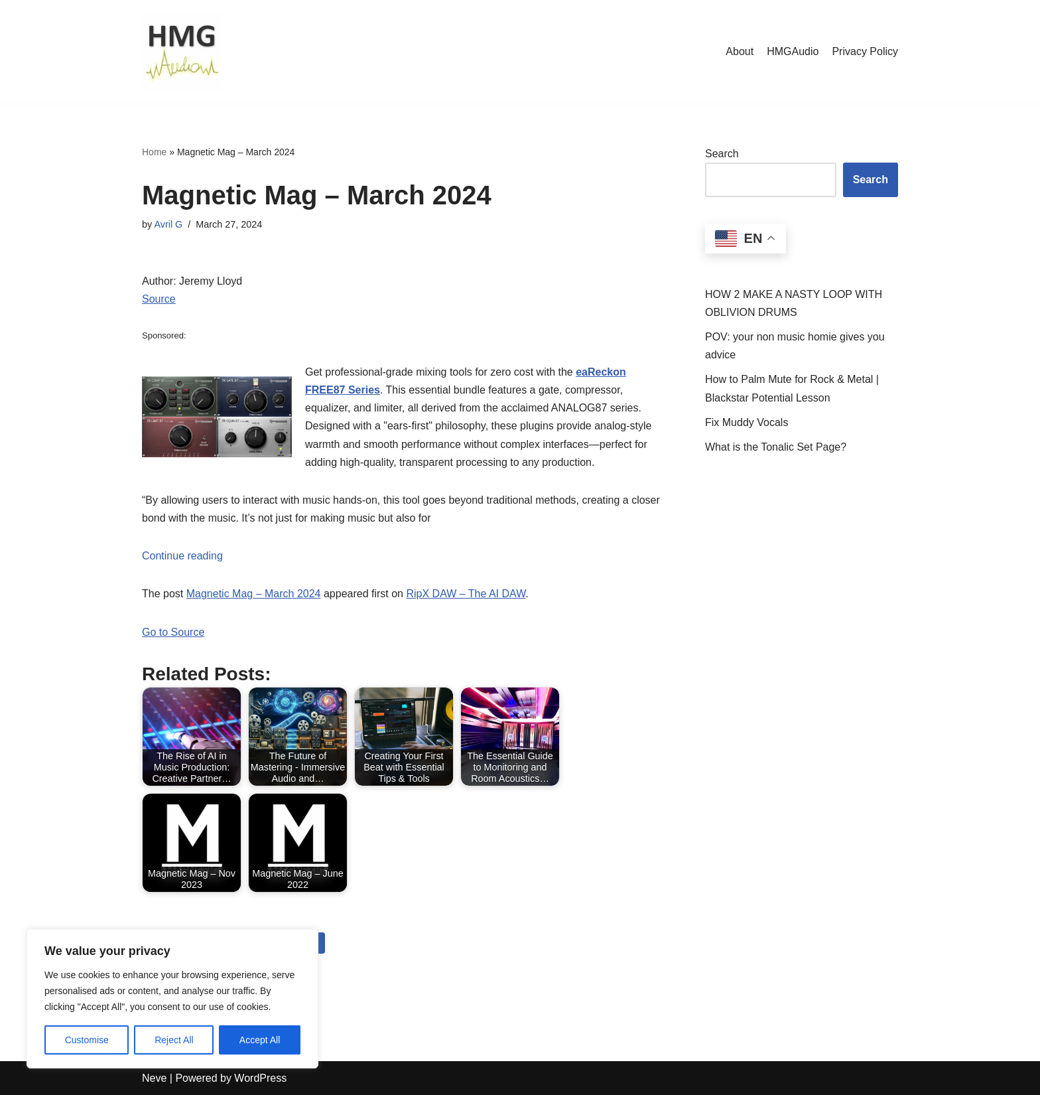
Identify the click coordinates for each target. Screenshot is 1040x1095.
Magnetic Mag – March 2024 (253, 593)
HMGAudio (792, 51)
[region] (172, 998)
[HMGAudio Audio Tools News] (182, 52)
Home (154, 152)
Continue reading (182, 555)
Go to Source (173, 632)
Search (722, 153)
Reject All (174, 1040)
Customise (87, 1040)
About (739, 51)
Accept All (259, 1040)
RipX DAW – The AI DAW (465, 593)
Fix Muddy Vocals (746, 422)
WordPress (260, 1078)
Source (159, 299)
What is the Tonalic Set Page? (775, 447)
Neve (154, 1078)
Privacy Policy (865, 51)
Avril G (168, 224)
